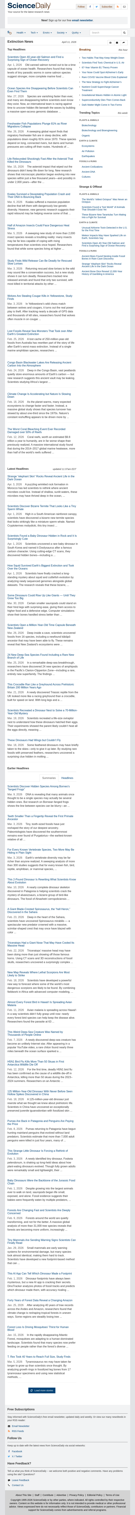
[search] (124, 32)
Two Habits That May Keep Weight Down (103, 57)
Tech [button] (34, 32)
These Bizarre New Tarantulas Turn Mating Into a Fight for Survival (104, 215)
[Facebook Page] (90, 6)
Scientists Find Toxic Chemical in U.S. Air (103, 62)
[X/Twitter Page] (96, 6)
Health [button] (21, 32)
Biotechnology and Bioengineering (99, 130)
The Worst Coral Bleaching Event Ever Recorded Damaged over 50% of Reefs (36, 431)
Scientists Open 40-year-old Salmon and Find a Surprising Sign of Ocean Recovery (36, 58)
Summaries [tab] (49, 778)
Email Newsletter (20, 1426)
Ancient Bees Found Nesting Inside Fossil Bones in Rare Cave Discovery (103, 257)
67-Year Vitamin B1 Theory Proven (100, 67)
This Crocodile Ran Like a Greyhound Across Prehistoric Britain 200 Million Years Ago (41, 686)
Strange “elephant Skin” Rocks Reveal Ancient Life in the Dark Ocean (101, 265)
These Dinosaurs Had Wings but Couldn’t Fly (34, 740)
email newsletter (82, 20)
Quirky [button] (76, 32)
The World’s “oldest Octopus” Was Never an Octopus (104, 200)
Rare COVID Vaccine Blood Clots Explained (104, 77)
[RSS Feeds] (117, 6)
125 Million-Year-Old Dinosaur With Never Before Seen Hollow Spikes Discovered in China (40, 1093)
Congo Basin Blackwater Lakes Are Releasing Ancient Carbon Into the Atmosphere (39, 364)
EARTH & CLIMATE (88, 141)
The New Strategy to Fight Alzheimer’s (101, 82)
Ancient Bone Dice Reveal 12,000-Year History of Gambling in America (102, 272)
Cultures (86, 176)
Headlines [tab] (67, 778)
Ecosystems (88, 146)
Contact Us (17, 1485)
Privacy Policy (76, 1495)
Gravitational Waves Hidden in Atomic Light (104, 95)
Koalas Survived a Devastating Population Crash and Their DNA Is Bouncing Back (39, 196)
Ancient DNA (88, 171)
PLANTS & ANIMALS (89, 120)
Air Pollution (88, 151)
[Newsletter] (124, 6)
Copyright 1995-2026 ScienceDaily (29, 1500)
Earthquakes (88, 156)
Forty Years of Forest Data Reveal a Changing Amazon (40, 1300)
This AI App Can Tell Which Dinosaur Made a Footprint (40, 1273)
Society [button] (62, 32)
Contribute (48, 1495)
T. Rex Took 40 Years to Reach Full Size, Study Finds (39, 1356)
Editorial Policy (94, 1495)
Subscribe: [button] (107, 6)
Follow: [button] (81, 6)
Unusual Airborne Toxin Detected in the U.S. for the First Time (104, 229)
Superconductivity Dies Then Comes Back (103, 100)
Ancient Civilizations (92, 166)
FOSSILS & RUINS (88, 161)
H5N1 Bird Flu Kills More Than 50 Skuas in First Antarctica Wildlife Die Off (36, 1063)
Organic (86, 135)
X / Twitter (17, 1456)
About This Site (24, 1495)
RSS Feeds (18, 1431)
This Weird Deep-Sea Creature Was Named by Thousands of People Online (35, 1033)
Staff (37, 1495)
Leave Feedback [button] (20, 1480)
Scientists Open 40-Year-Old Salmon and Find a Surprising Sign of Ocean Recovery (103, 244)
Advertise (61, 1495)
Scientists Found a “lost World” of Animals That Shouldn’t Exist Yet (103, 208)
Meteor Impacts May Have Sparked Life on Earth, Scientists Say (104, 236)
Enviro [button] (47, 32)
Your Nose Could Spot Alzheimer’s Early (102, 72)
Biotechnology (89, 125)
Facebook (17, 1451)
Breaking (85, 49)
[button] (111, 42)
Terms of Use (112, 1495)
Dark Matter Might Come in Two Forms (102, 104)
